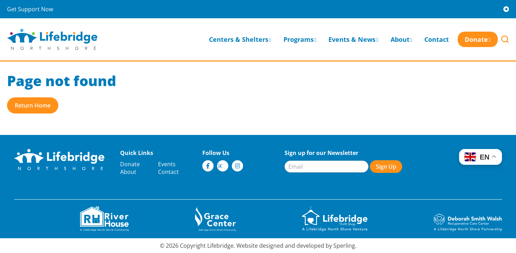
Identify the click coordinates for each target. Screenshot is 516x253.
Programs (298, 39)
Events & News (351, 39)
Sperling (344, 245)
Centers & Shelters (238, 39)
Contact (436, 39)
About (400, 39)
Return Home (33, 105)
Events (167, 164)
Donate (476, 39)
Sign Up (386, 166)
